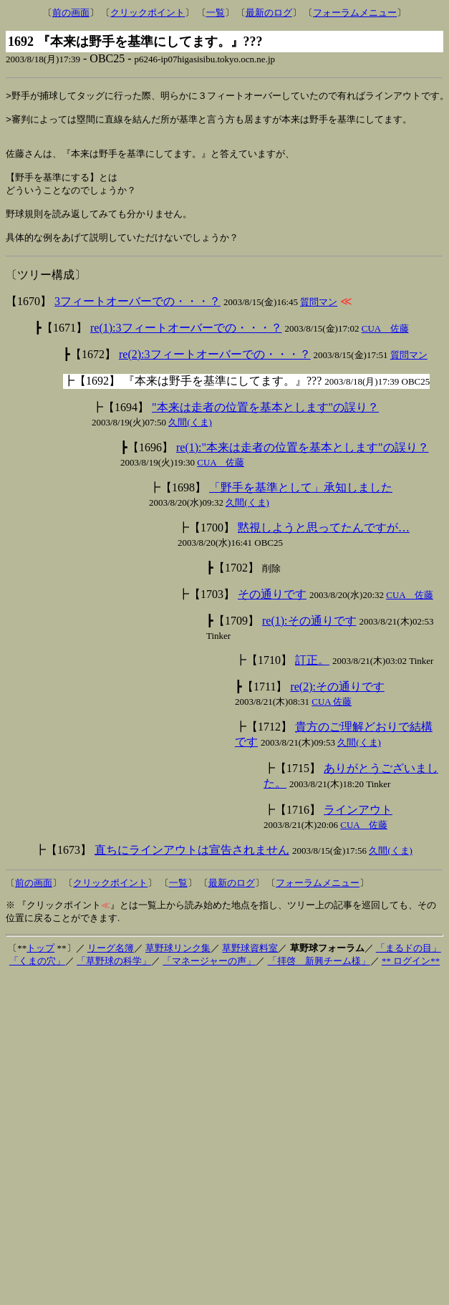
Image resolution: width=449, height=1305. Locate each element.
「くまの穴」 (37, 978)
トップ (40, 965)
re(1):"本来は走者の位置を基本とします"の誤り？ (302, 465)
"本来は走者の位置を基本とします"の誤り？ (265, 425)
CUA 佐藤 (385, 346)
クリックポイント (147, 12)
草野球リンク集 (178, 965)
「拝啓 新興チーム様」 (319, 978)
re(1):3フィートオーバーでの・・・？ (186, 346)
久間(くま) (190, 440)
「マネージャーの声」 (209, 978)
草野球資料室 (250, 965)
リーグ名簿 (110, 965)
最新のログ (269, 12)
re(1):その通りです (309, 638)
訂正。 (312, 678)
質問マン (318, 319)
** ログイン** (411, 978)
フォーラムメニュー (355, 12)
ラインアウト (358, 828)
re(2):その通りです (337, 704)
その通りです (272, 612)
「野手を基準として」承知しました (300, 505)
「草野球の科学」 (114, 978)
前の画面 (71, 12)
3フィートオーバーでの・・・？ (137, 319)
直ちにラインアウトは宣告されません (192, 868)
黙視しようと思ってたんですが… (324, 545)
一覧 (215, 12)
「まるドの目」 (408, 965)
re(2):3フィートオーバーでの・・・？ (215, 372)
